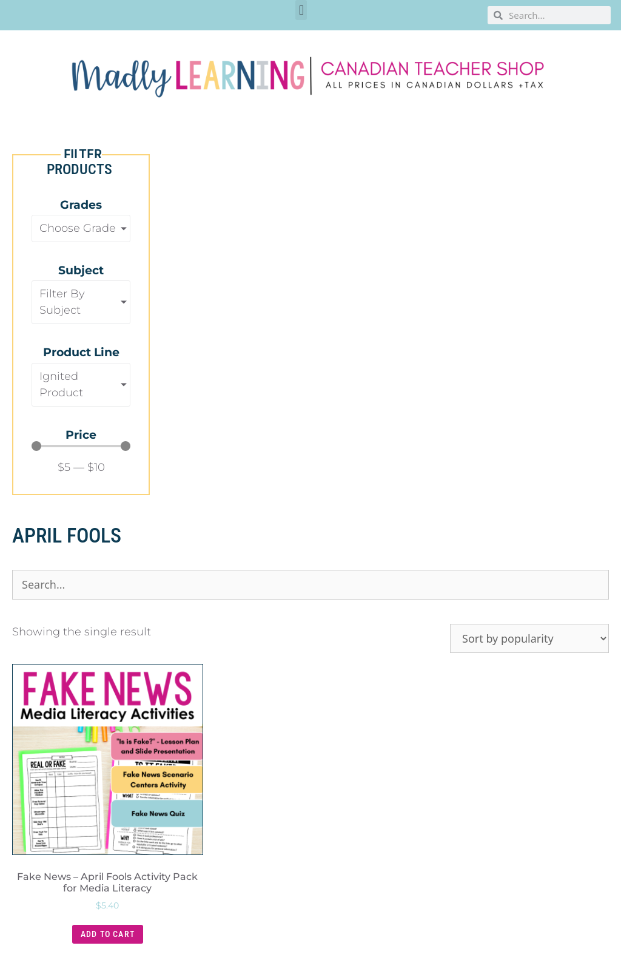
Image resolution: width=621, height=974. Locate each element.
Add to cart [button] (108, 934)
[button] (301, 10)
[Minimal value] (81, 446)
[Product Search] (310, 585)
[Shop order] (529, 638)
